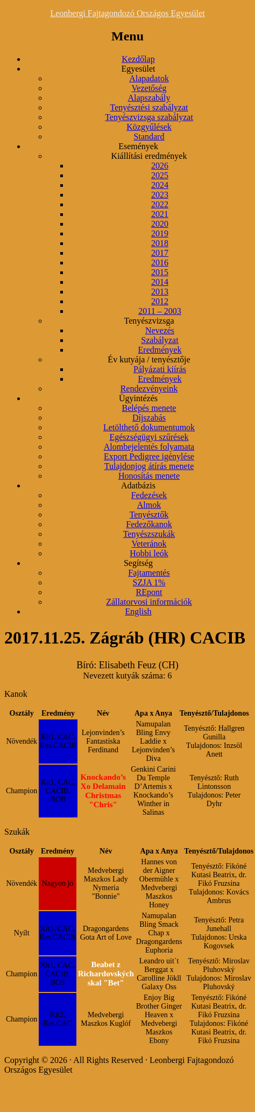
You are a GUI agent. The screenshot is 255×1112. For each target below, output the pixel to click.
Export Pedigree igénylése (149, 456)
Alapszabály (149, 97)
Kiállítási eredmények (149, 155)
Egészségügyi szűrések (148, 437)
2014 (159, 281)
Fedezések (149, 495)
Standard (149, 136)
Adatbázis (138, 485)
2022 (159, 204)
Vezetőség (149, 88)
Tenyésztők (149, 514)
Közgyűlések (149, 126)
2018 (159, 243)
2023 (159, 194)
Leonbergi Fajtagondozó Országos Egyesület (127, 13)
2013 (159, 291)
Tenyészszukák (149, 533)
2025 (159, 175)
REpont (149, 592)
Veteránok (149, 543)
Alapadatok (149, 78)
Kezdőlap (138, 59)
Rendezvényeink (149, 388)
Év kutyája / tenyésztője (149, 359)
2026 (159, 165)
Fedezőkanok (149, 524)
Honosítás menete (149, 475)
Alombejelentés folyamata (149, 446)
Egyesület (138, 68)
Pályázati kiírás (159, 369)
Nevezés (159, 330)
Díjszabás (149, 417)
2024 (159, 185)
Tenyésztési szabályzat (149, 107)
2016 (159, 262)
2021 (159, 214)
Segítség (138, 563)
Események (138, 146)
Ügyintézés (138, 398)
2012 (159, 301)
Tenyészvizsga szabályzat (149, 117)
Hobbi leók (149, 553)
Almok (149, 504)
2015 (159, 272)
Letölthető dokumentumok (149, 427)
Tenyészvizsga (149, 320)
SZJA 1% (149, 582)
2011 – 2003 (159, 311)
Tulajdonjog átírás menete (149, 466)
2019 (159, 233)
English (138, 611)
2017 (159, 252)
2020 (159, 223)
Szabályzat (159, 340)
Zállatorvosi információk (149, 601)
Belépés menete (149, 407)
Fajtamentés (148, 572)
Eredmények (160, 349)
